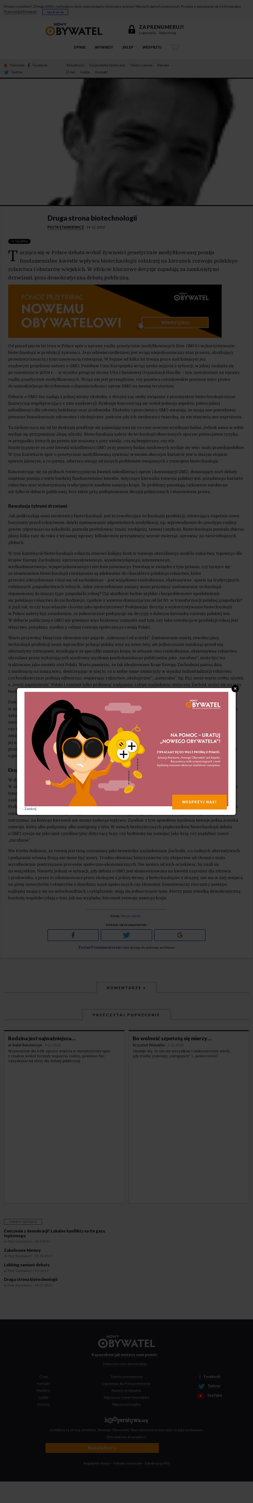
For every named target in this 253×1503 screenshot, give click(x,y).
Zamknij (30, 809)
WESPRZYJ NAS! (199, 802)
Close (235, 688)
